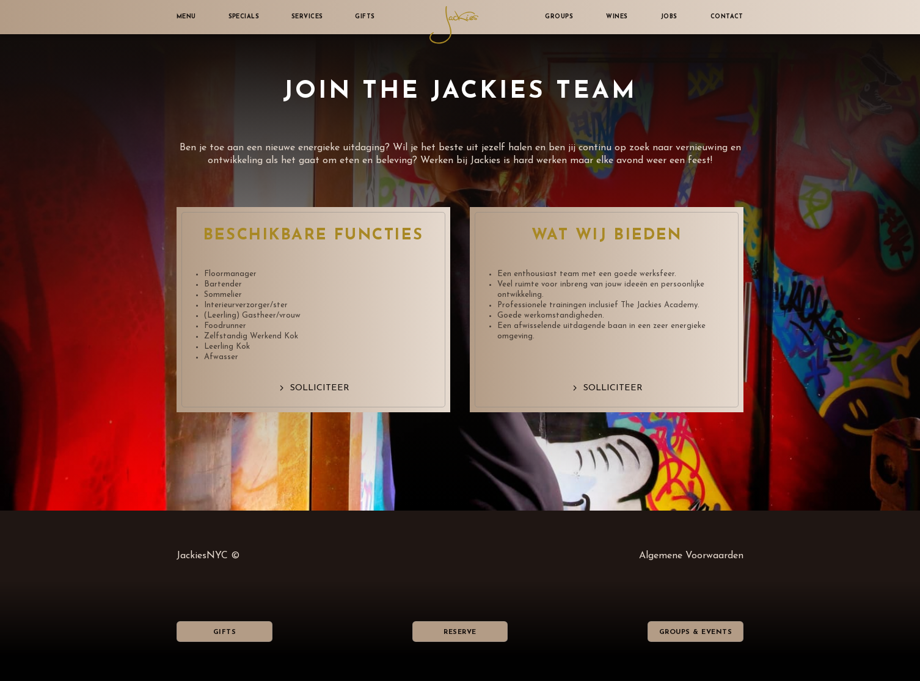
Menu (186, 17)
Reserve (460, 632)
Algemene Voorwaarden (691, 556)
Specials (244, 17)
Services (307, 17)
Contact (726, 17)
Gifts (364, 17)
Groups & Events (695, 632)
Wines (616, 17)
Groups (559, 17)
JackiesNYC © (208, 556)
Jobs (669, 17)
